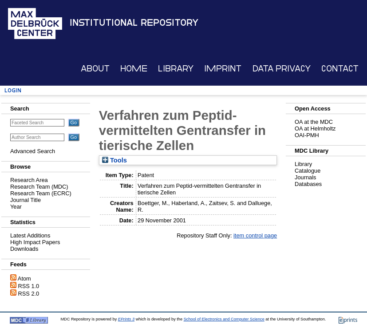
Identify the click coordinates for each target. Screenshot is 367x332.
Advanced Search (32, 151)
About (95, 68)
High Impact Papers (35, 242)
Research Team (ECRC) (40, 193)
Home (133, 68)
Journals (305, 177)
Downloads (24, 248)
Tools (114, 160)
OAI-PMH (307, 135)
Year (16, 206)
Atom (24, 278)
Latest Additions (30, 235)
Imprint (222, 68)
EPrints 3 (126, 319)
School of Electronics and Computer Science (224, 319)
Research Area (29, 180)
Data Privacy (282, 68)
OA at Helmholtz (315, 128)
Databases (308, 184)
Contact (340, 68)
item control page (255, 235)
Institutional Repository (134, 22)
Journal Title (25, 200)
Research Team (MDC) (39, 186)
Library (175, 68)
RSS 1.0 (28, 286)
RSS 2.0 (28, 293)
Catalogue (307, 170)
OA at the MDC (314, 122)
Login (12, 90)
